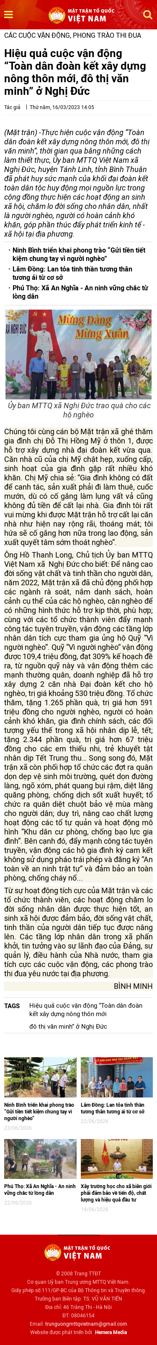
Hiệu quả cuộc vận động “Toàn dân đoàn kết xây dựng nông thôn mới (85, 1010)
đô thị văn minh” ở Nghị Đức (68, 1026)
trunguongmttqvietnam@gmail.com (86, 1324)
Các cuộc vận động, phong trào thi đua (72, 35)
